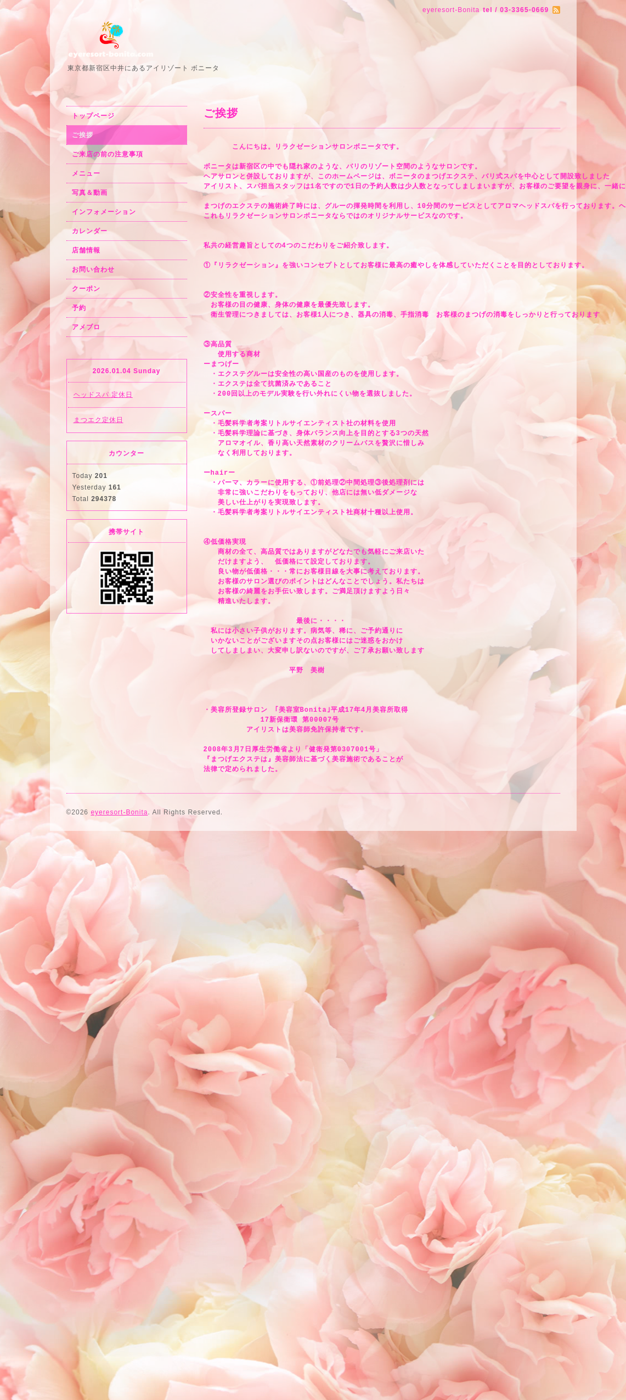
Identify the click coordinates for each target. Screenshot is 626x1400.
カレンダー (90, 231)
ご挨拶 (82, 135)
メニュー (86, 173)
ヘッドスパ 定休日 (103, 394)
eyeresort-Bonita (119, 812)
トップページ (93, 116)
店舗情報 (86, 250)
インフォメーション (104, 212)
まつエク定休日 (98, 420)
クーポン (86, 289)
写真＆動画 (90, 192)
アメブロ (86, 327)
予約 (79, 308)
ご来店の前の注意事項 (107, 154)
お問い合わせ (93, 269)
